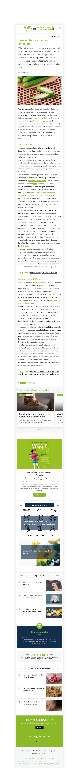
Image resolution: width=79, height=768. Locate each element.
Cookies (51, 758)
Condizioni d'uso (30, 758)
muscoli (37, 315)
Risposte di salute (39, 754)
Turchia (21, 121)
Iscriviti (39, 727)
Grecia (36, 121)
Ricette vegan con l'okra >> (43, 272)
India (46, 118)
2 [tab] (40, 429)
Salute (23, 382)
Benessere (30, 382)
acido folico (51, 294)
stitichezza (24, 246)
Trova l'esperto (50, 751)
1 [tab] (38, 429)
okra (35, 184)
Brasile (54, 118)
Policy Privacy (42, 758)
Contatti (36, 751)
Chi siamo (25, 751)
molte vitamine (39, 283)
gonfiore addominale (37, 181)
